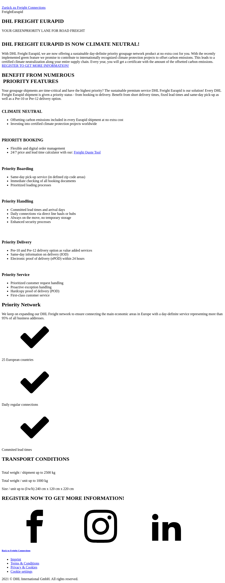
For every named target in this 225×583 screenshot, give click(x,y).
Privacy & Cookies (24, 567)
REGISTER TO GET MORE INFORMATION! (35, 66)
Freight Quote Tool (87, 152)
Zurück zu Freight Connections (24, 7)
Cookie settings (21, 571)
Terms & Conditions (25, 563)
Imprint (16, 559)
